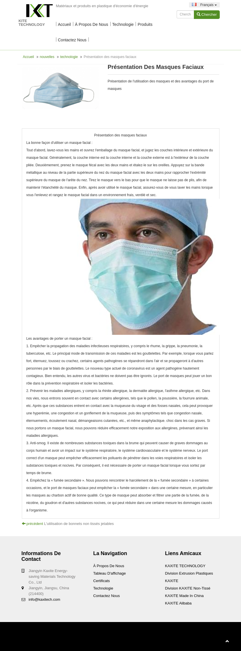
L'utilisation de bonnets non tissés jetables (79, 523)
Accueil (64, 24)
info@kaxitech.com (44, 599)
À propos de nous (91, 24)
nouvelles (47, 57)
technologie (123, 24)
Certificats (101, 581)
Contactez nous (72, 40)
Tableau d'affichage (109, 573)
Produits (145, 24)
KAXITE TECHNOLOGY (185, 566)
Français (204, 5)
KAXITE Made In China (184, 596)
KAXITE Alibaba (178, 603)
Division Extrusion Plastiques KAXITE (189, 577)
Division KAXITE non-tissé (188, 588)
